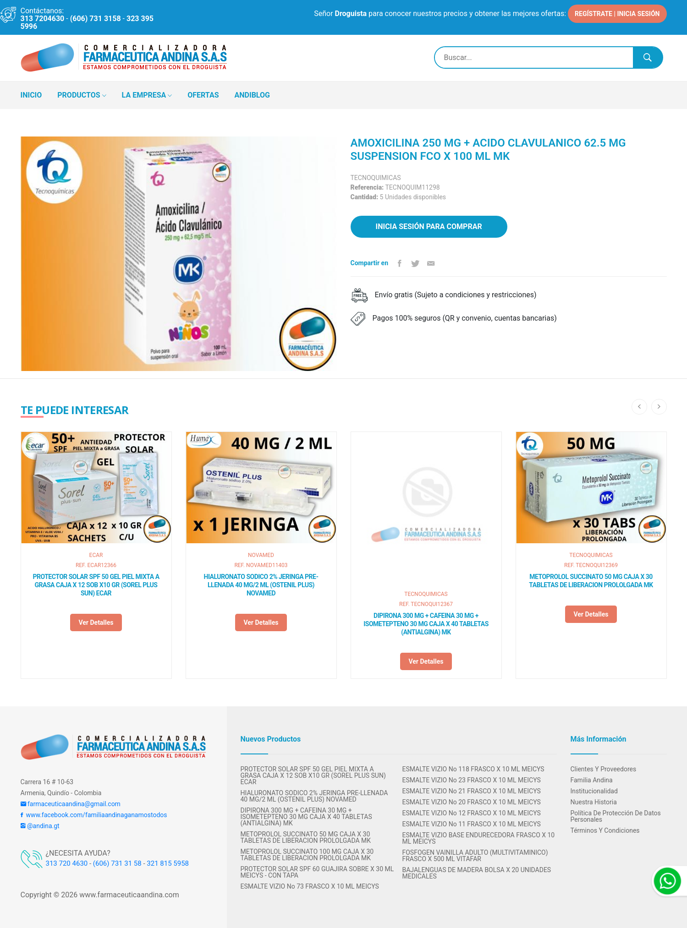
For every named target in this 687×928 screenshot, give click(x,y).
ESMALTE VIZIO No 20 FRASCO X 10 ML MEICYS (471, 802)
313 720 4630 (67, 863)
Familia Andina (592, 780)
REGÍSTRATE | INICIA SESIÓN (617, 13)
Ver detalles (95, 622)
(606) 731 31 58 (117, 863)
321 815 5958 (168, 863)
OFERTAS (203, 95)
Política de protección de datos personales (616, 816)
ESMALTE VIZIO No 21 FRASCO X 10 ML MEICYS (471, 791)
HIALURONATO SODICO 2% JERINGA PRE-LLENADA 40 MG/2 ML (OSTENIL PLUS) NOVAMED (261, 585)
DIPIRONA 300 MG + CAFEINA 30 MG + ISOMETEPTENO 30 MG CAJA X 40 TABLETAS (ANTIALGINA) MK (426, 624)
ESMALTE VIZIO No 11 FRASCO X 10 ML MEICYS (471, 824)
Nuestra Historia (594, 802)
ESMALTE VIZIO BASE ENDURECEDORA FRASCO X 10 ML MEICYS (478, 838)
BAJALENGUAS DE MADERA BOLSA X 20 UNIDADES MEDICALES (476, 873)
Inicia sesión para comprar (429, 226)
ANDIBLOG (252, 95)
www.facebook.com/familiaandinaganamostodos (94, 815)
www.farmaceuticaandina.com (128, 894)
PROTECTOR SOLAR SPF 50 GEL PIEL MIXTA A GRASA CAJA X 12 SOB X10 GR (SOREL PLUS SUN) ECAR (96, 585)
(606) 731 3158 (95, 18)
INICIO (31, 95)
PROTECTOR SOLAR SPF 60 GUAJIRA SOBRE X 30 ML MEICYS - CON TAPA (317, 872)
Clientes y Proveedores (604, 769)
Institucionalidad (594, 791)
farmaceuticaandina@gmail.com (71, 804)
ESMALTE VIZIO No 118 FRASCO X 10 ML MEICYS (473, 769)
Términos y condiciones (605, 830)
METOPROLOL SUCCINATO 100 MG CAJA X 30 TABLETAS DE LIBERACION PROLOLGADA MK (307, 854)
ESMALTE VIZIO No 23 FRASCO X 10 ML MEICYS (471, 780)
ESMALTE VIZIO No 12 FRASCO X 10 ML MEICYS (471, 813)
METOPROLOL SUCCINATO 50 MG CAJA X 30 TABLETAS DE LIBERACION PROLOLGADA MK (591, 581)
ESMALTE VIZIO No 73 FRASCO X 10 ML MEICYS (310, 886)
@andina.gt (40, 826)
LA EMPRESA (147, 96)
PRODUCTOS (81, 96)
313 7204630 (43, 18)
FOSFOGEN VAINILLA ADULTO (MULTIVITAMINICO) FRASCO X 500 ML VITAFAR (475, 855)
